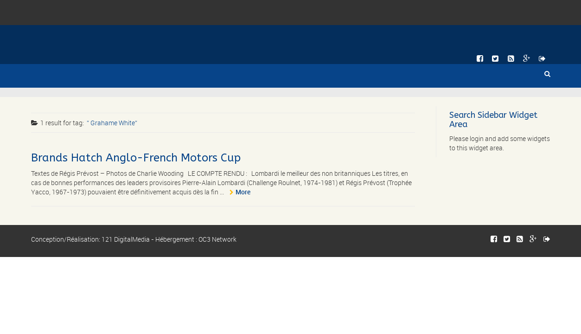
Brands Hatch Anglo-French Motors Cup (136, 157)
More (243, 191)
